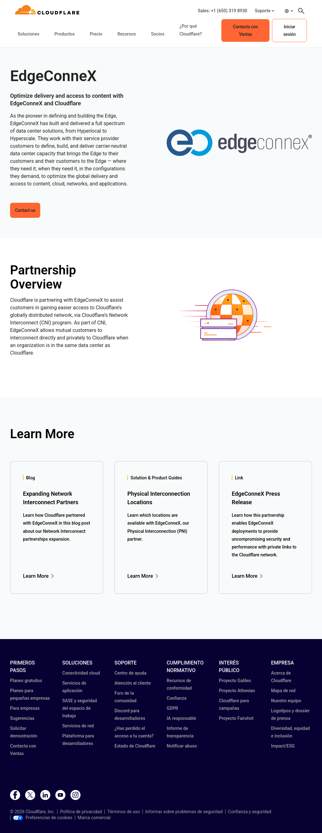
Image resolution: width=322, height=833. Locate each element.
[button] (264, 11)
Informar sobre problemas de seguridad (184, 811)
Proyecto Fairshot (236, 718)
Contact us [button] (25, 210)
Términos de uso (123, 811)
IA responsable (181, 718)
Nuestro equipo (286, 700)
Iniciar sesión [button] (289, 30)
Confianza (176, 698)
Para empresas (25, 708)
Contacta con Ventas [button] (245, 30)
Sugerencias (22, 718)
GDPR (172, 708)
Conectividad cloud (81, 673)
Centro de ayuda (130, 673)
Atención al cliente (132, 683)
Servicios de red (78, 725)
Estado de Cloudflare (134, 745)
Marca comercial (94, 817)
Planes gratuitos (26, 680)
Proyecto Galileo (235, 680)
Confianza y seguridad (249, 811)
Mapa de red (283, 690)
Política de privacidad (81, 811)
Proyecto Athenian (237, 690)
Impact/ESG (283, 745)
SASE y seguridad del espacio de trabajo (79, 708)
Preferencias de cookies (42, 817)
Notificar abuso (182, 745)
